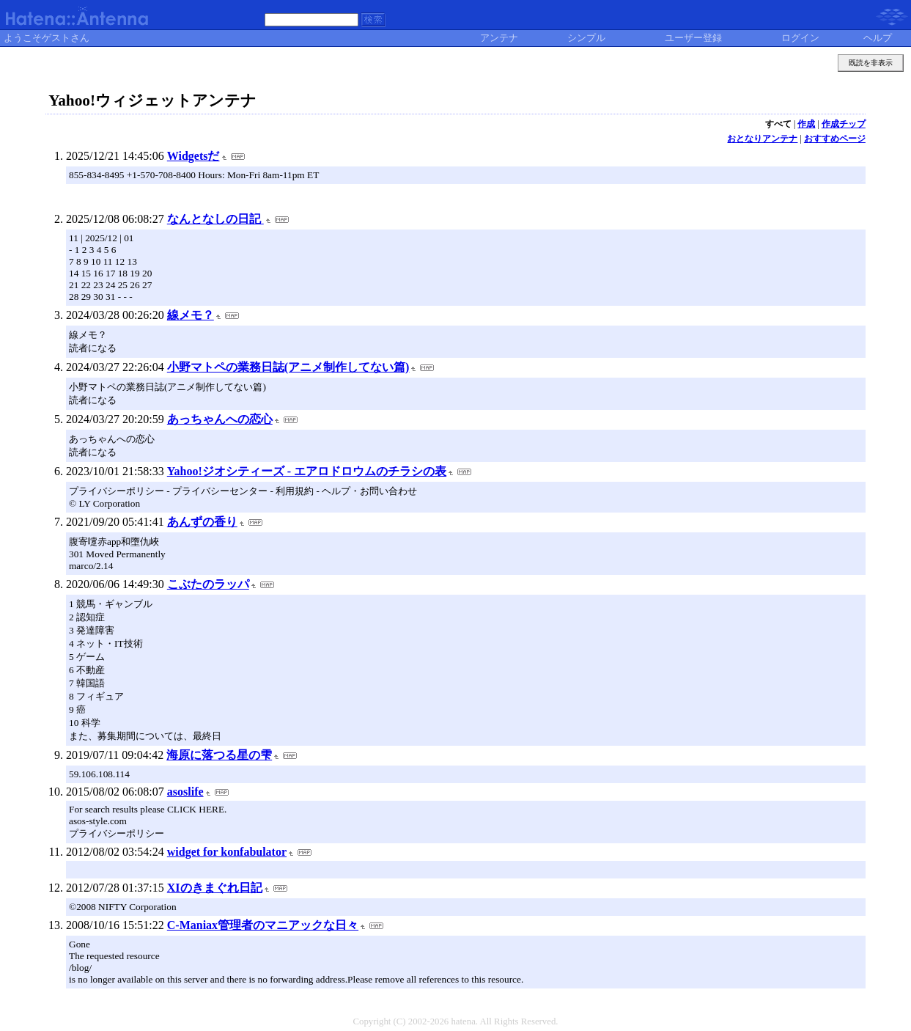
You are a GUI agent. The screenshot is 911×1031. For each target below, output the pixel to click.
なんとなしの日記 (215, 219)
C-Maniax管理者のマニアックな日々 (262, 925)
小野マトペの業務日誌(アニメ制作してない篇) (288, 367)
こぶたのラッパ (208, 584)
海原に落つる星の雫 (219, 755)
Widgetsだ (193, 156)
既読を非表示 (871, 63)
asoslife (185, 791)
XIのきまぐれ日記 (214, 887)
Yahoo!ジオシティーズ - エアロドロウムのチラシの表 (306, 471)
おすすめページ (835, 138)
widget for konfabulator (227, 851)
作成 (806, 124)
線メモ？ (190, 315)
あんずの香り (202, 522)
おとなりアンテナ (762, 138)
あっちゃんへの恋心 (220, 419)
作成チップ (844, 124)
